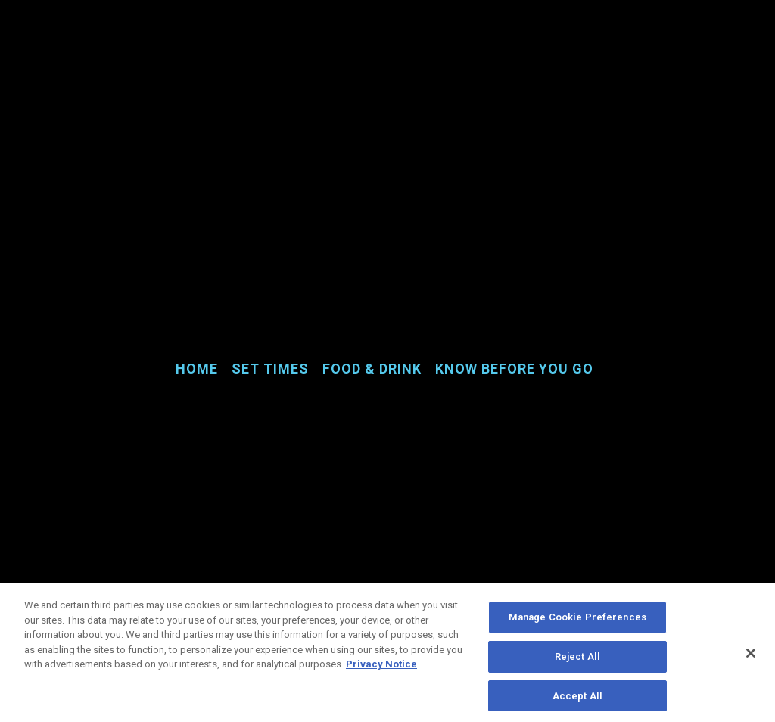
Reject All (577, 659)
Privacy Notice (381, 668)
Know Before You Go (514, 369)
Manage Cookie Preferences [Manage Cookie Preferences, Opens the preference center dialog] (577, 621)
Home (197, 369)
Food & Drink (372, 369)
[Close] (750, 656)
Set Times (270, 369)
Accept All (577, 699)
